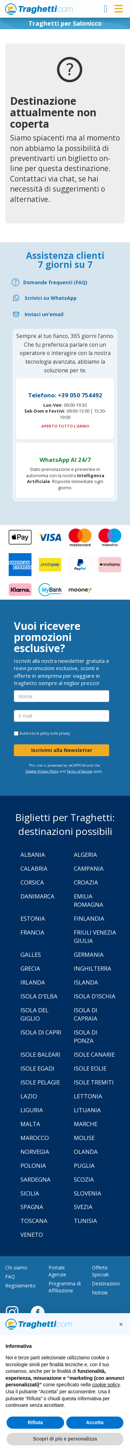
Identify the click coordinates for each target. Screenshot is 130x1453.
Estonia (32, 918)
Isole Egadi (37, 1068)
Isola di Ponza (85, 1036)
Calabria (33, 868)
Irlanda (32, 982)
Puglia (84, 1165)
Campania (89, 868)
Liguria (31, 1110)
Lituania (87, 1110)
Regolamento (20, 1285)
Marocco (34, 1138)
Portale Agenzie (57, 1271)
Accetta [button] (95, 1422)
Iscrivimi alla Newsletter (61, 750)
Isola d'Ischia (94, 996)
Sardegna (35, 1179)
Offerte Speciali (100, 1271)
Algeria (85, 855)
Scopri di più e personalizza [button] (65, 1439)
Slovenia (87, 1193)
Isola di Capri (40, 1032)
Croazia (86, 882)
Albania (32, 855)
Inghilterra (92, 968)
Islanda (86, 982)
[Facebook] (37, 1312)
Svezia (83, 1207)
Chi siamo (16, 1267)
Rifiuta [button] (35, 1422)
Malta (30, 1124)
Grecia (30, 968)
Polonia (33, 1165)
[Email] (65, 314)
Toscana (33, 1221)
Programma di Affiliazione (65, 1287)
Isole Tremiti (94, 1082)
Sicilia (29, 1193)
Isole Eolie (90, 1068)
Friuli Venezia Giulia (95, 936)
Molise (84, 1138)
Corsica (32, 882)
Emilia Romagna (88, 900)
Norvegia (34, 1152)
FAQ (10, 1276)
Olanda (86, 1152)
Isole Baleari (40, 1054)
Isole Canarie (94, 1054)
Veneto (31, 1235)
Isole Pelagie (40, 1082)
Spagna (31, 1207)
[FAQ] (65, 282)
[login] (105, 9)
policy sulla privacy (55, 733)
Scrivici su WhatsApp (51, 298)
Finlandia (89, 918)
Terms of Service (79, 771)
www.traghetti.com (39, 9)
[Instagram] (15, 1312)
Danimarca (37, 896)
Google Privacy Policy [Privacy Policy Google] (42, 771)
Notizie (100, 1292)
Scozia (84, 1179)
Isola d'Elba (39, 996)
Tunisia (85, 1221)
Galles (30, 954)
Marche (85, 1124)
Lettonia (88, 1096)
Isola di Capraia (85, 1014)
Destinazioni (106, 1283)
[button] (121, 1324)
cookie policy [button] (106, 1384)
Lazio (28, 1096)
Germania (89, 954)
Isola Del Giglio (34, 1014)
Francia (32, 932)
